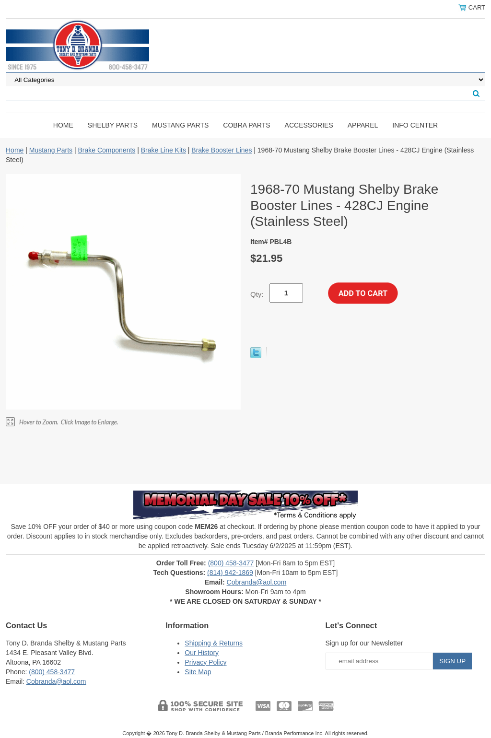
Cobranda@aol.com (257, 582)
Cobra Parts (246, 125)
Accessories (309, 125)
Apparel (363, 125)
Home (63, 125)
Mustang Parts (180, 125)
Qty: (257, 294)
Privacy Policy (205, 662)
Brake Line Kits (163, 150)
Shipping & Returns (214, 643)
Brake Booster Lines (221, 150)
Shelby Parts (113, 125)
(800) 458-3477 (231, 563)
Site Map (198, 672)
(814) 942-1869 (230, 572)
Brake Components (106, 150)
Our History (202, 652)
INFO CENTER (415, 125)
